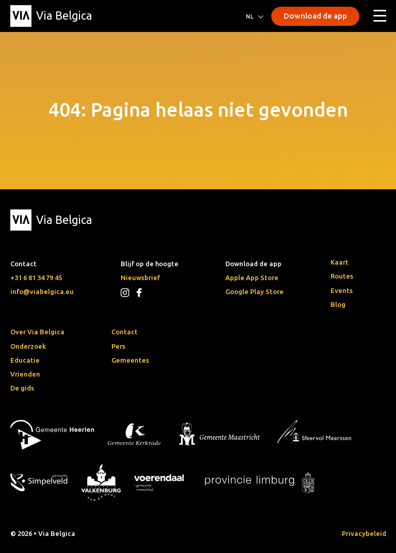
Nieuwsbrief (140, 277)
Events (342, 290)
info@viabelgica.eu (42, 291)
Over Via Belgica (37, 331)
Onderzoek (28, 346)
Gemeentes (130, 360)
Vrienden (25, 374)
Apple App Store (251, 277)
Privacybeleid (364, 533)
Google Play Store (254, 291)
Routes (342, 276)
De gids (22, 388)
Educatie (25, 360)
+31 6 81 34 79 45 (36, 277)
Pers (118, 346)
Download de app (315, 15)
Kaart (340, 262)
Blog (338, 304)
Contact (124, 331)
